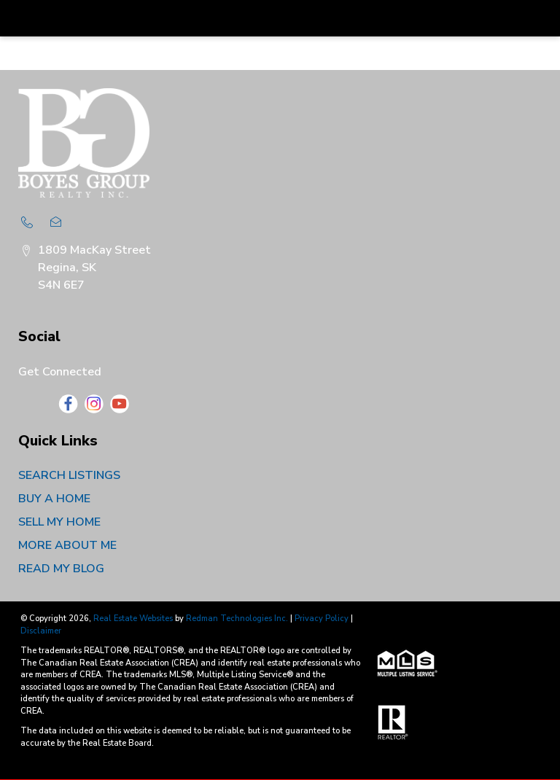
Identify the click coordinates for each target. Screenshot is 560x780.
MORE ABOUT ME (67, 545)
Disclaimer (40, 630)
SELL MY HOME (59, 522)
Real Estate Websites (134, 618)
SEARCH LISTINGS (69, 475)
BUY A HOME (54, 499)
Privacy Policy (322, 618)
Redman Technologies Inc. (238, 618)
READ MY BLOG (61, 569)
